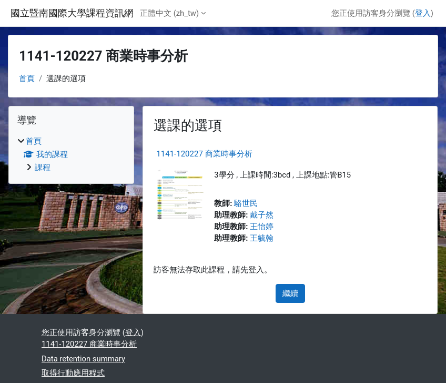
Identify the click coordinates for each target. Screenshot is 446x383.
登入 (423, 13)
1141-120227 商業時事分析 (204, 154)
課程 (42, 167)
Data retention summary (83, 359)
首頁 (27, 78)
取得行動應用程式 (73, 373)
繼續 (290, 293)
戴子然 (261, 215)
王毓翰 (261, 238)
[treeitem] (71, 154)
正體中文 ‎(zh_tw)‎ (169, 13)
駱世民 (246, 203)
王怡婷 (261, 226)
